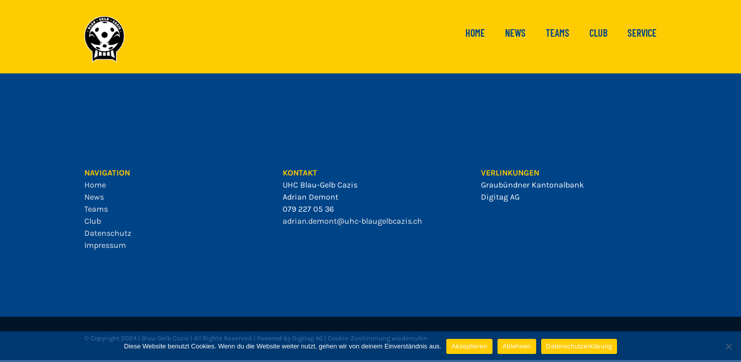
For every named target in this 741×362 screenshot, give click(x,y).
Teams (96, 209)
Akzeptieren (469, 346)
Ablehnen (517, 346)
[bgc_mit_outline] (104, 20)
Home (95, 185)
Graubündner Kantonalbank (532, 185)
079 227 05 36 (308, 209)
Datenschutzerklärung (579, 346)
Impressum (105, 245)
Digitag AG (500, 197)
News (94, 197)
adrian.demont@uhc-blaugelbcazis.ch (352, 221)
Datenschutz (108, 233)
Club (92, 221)
